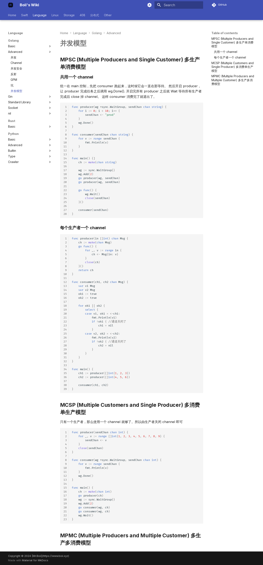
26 (65, 206)
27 (65, 210)
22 (65, 190)
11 (65, 146)
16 (65, 166)
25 (65, 202)
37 (65, 381)
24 (65, 198)
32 (65, 361)
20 (65, 182)
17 (65, 170)
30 (65, 353)
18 (65, 174)
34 (65, 369)
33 (65, 365)
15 (65, 162)
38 (65, 385)
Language (40, 15)
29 (65, 349)
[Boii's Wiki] (10, 5)
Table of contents (224, 33)
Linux (55, 15)
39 (65, 389)
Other (108, 15)
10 (65, 142)
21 (65, 186)
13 (65, 154)
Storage (69, 15)
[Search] (178, 5)
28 (65, 214)
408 (82, 15)
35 (65, 373)
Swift (24, 15)
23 (65, 194)
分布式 (94, 15)
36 (65, 377)
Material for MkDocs (35, 560)
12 (65, 150)
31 (65, 357)
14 (65, 158)
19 (65, 178)
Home (12, 15)
